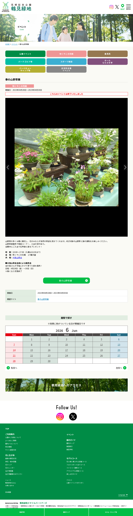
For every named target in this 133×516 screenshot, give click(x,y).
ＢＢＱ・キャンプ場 (111, 512)
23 (49, 355)
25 (84, 355)
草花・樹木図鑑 (10, 461)
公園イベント (25, 53)
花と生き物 (9, 455)
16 (49, 350)
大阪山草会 (17, 257)
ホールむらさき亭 (108, 61)
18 (84, 350)
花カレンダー (10, 468)
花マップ (8, 465)
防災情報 (8, 447)
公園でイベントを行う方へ (75, 483)
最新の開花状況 (10, 458)
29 (31, 361)
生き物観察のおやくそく (13, 474)
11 (84, 344)
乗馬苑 (108, 53)
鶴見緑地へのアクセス (66, 385)
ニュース (8, 480)
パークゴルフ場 (25, 61)
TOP (7, 428)
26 (101, 355)
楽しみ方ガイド (71, 474)
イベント (70, 434)
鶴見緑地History (10, 483)
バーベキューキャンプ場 (25, 69)
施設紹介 (69, 446)
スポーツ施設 (66, 61)
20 (119, 350)
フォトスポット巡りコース (75, 465)
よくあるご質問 (10, 440)
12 (101, 344)
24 (66, 355)
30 (49, 361)
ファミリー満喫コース (74, 468)
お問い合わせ (9, 485)
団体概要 (8, 492)
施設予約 (22, 512)
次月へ (119, 367)
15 (31, 350)
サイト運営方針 (10, 450)
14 (14, 350)
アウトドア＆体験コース (75, 471)
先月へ (14, 367)
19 (101, 350)
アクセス (69, 480)
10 (66, 344)
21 (14, 355)
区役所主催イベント (66, 69)
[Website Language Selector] (123, 495)
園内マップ (66, 512)
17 (66, 350)
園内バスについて (11, 443)
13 (119, 344)
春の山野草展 (65, 280)
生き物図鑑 (9, 471)
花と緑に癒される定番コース (76, 461)
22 (31, 355)
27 (119, 355)
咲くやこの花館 (66, 53)
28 (14, 361)
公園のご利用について (13, 437)
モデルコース (71, 458)
